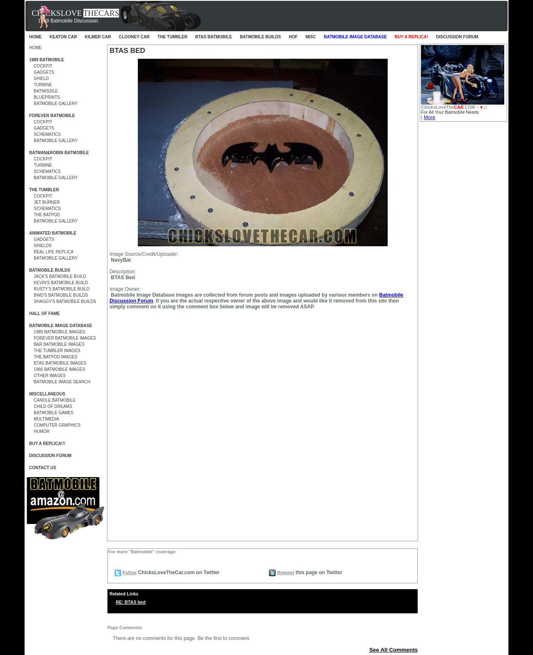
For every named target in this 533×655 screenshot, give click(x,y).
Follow (129, 572)
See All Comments (393, 650)
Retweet (285, 572)
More (429, 117)
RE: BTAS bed (130, 602)
